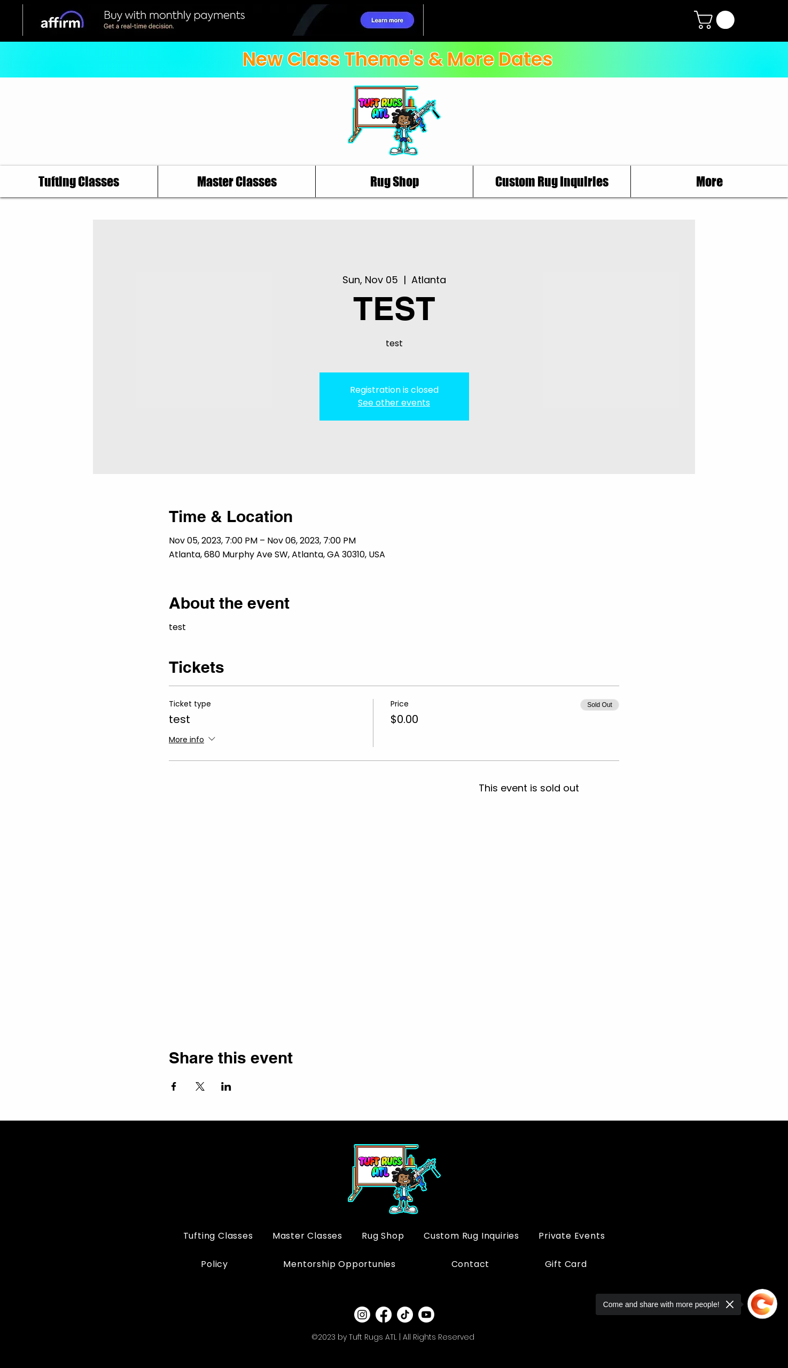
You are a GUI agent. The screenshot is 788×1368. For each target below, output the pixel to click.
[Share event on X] (200, 1086)
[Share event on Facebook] (174, 1086)
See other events (394, 403)
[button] (716, 20)
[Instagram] (362, 1315)
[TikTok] (405, 1315)
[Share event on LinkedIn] (226, 1086)
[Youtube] (426, 1315)
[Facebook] (384, 1315)
